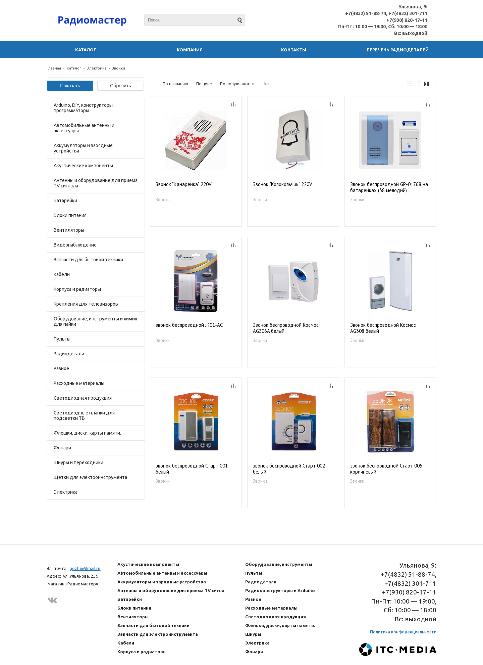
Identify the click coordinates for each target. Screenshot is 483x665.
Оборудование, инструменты (278, 564)
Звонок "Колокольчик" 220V (282, 184)
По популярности (237, 84)
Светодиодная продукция (83, 398)
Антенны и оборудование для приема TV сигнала (96, 183)
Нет (266, 84)
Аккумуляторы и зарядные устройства (83, 148)
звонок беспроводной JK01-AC (189, 325)
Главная (54, 68)
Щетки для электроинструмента (90, 477)
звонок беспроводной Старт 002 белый (289, 469)
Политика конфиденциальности (403, 631)
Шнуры (253, 634)
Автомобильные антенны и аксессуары (84, 128)
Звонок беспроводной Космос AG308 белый (383, 328)
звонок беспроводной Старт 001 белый (192, 469)
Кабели (62, 274)
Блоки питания (70, 215)
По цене (204, 84)
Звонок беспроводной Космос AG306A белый (286, 328)
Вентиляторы (69, 230)
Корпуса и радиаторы (77, 289)
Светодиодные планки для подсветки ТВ (84, 415)
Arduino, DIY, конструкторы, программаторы (84, 107)
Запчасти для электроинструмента (157, 634)
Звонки (163, 199)
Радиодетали (69, 353)
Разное (61, 368)
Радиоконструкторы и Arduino (280, 590)
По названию (175, 84)
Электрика (96, 68)
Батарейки (65, 200)
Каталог (74, 68)
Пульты (62, 339)
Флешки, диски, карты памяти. (87, 433)
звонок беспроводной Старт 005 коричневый (386, 469)
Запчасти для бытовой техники (88, 259)
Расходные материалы (79, 383)
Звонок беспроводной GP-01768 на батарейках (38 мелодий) (389, 187)
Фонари (62, 447)
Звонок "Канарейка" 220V (184, 184)
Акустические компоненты (83, 165)
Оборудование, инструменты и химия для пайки (95, 321)
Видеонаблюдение (75, 245)
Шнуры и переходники (78, 462)
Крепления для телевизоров (86, 304)
